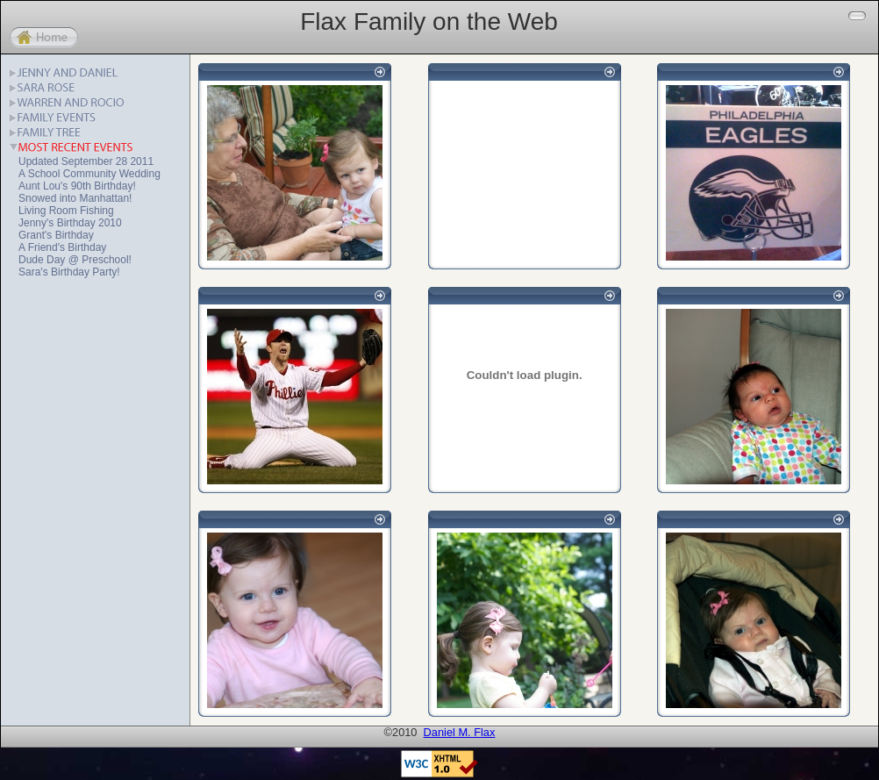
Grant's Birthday (56, 235)
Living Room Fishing (66, 210)
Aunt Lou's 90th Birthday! (77, 186)
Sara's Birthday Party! (69, 272)
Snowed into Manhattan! (75, 198)
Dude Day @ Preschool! (75, 260)
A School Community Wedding (89, 174)
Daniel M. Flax (460, 732)
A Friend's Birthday (62, 247)
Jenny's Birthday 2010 (70, 223)
